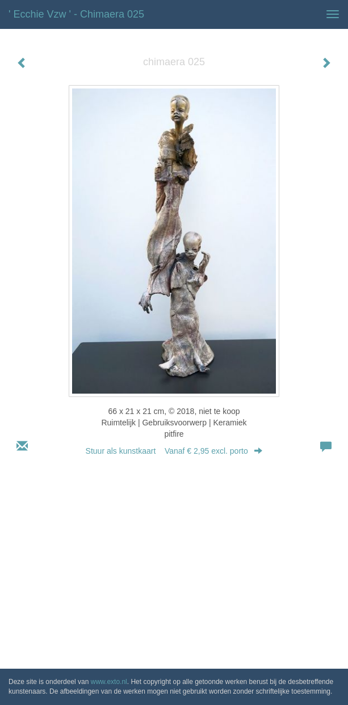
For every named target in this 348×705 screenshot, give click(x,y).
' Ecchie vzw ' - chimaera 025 (76, 14)
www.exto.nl (109, 682)
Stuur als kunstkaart (174, 450)
